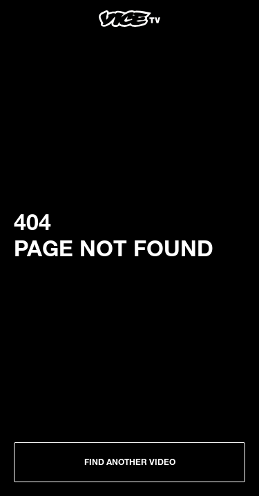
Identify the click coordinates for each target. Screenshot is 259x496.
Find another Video (129, 461)
